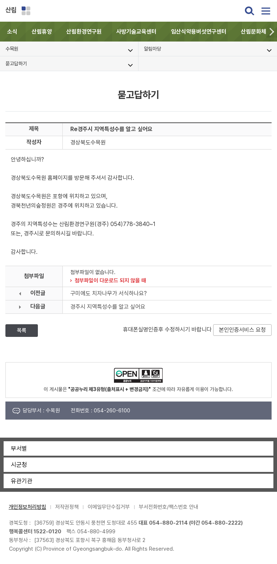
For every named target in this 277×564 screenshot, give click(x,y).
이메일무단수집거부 (109, 507)
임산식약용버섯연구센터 (199, 31)
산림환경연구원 (84, 31)
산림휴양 (42, 31)
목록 (21, 330)
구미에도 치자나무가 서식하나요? (108, 293)
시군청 (19, 464)
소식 (12, 31)
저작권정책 (67, 507)
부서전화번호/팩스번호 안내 (168, 507)
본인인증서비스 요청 (242, 329)
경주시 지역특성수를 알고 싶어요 (107, 306)
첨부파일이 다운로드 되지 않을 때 (110, 280)
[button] (271, 32)
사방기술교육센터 (136, 31)
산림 (11, 10)
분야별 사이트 (26, 10)
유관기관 (21, 481)
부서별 (19, 448)
